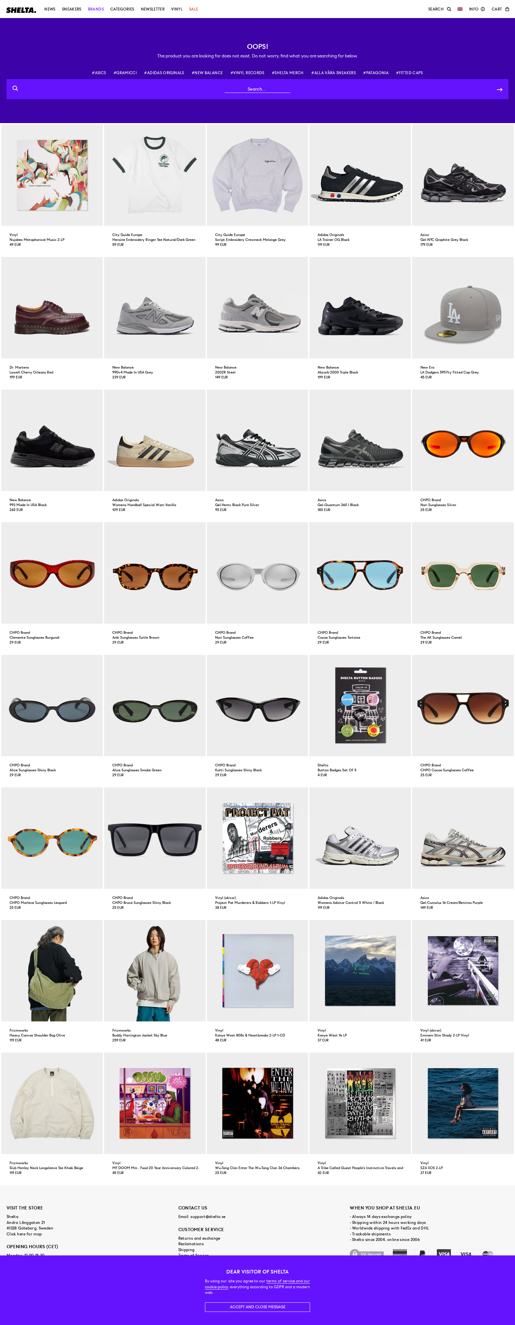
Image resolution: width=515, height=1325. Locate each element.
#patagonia (376, 73)
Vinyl (177, 9)
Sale (193, 9)
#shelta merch (288, 73)
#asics (99, 73)
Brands (96, 9)
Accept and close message (257, 1307)
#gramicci (125, 73)
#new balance (207, 73)
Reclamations (191, 1244)
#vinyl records (247, 73)
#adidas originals (164, 73)
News (49, 9)
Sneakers (71, 9)
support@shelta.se (207, 1216)
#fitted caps (409, 73)
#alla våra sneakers (333, 73)
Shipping (186, 1250)
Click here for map (24, 1234)
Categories (122, 9)
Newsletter (153, 9)
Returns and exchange (199, 1238)
